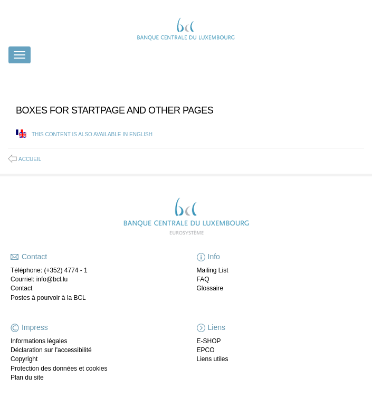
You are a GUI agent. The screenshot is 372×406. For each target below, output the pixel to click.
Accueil (29, 159)
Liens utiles (212, 359)
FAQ (203, 279)
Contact (21, 288)
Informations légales (39, 341)
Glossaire (210, 288)
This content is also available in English (92, 134)
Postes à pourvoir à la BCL (48, 297)
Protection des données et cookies (59, 368)
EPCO (206, 350)
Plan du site (27, 377)
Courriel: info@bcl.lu (39, 279)
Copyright (24, 359)
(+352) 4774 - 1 (65, 270)
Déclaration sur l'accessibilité (51, 350)
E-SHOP (209, 341)
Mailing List (212, 270)
